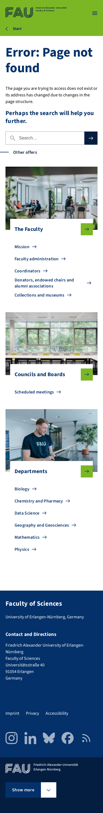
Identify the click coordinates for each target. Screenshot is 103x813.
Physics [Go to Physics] (22, 549)
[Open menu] (95, 13)
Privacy (32, 713)
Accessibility (57, 713)
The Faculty (49, 229)
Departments (49, 471)
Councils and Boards (49, 374)
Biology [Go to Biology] (22, 489)
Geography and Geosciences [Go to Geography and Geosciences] (42, 525)
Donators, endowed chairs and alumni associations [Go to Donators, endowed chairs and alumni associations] (44, 283)
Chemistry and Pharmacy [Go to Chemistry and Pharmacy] (39, 501)
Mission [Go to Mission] (22, 247)
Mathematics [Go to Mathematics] (27, 537)
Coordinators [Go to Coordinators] (28, 271)
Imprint (12, 713)
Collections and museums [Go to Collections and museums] (39, 295)
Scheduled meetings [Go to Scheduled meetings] (34, 392)
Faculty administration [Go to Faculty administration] (37, 259)
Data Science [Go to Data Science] (27, 513)
